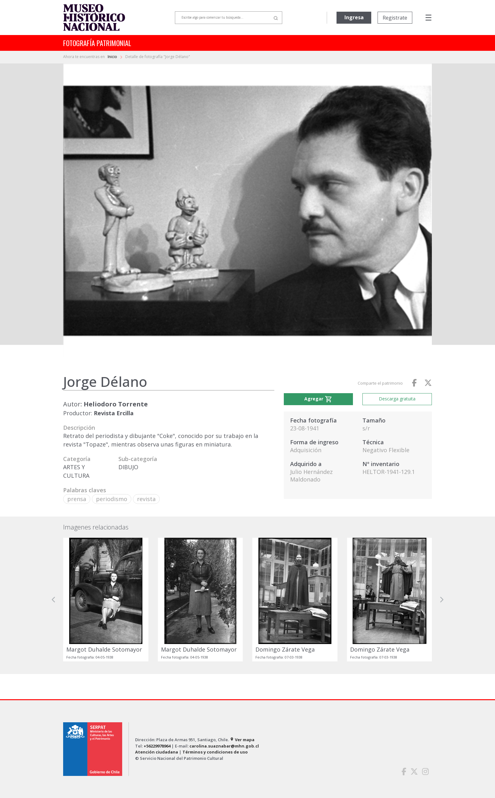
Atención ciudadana (156, 752)
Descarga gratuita (397, 399)
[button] (53, 599)
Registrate (395, 17)
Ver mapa (242, 739)
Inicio (113, 56)
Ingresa (354, 17)
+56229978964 (157, 746)
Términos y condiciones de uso (215, 752)
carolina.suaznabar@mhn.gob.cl (224, 746)
